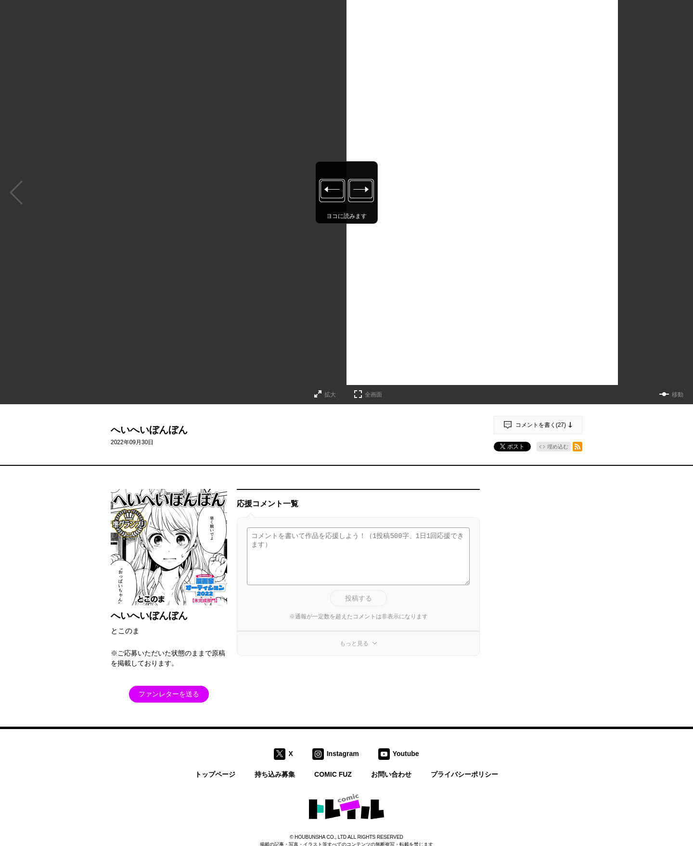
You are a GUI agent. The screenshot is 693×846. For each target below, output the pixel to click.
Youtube (406, 753)
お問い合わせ (391, 774)
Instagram (343, 753)
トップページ (215, 774)
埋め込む (557, 446)
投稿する (358, 598)
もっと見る (354, 643)
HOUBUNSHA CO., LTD (320, 837)
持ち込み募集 (275, 774)
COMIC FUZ (333, 774)
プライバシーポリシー (464, 774)
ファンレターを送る (169, 694)
